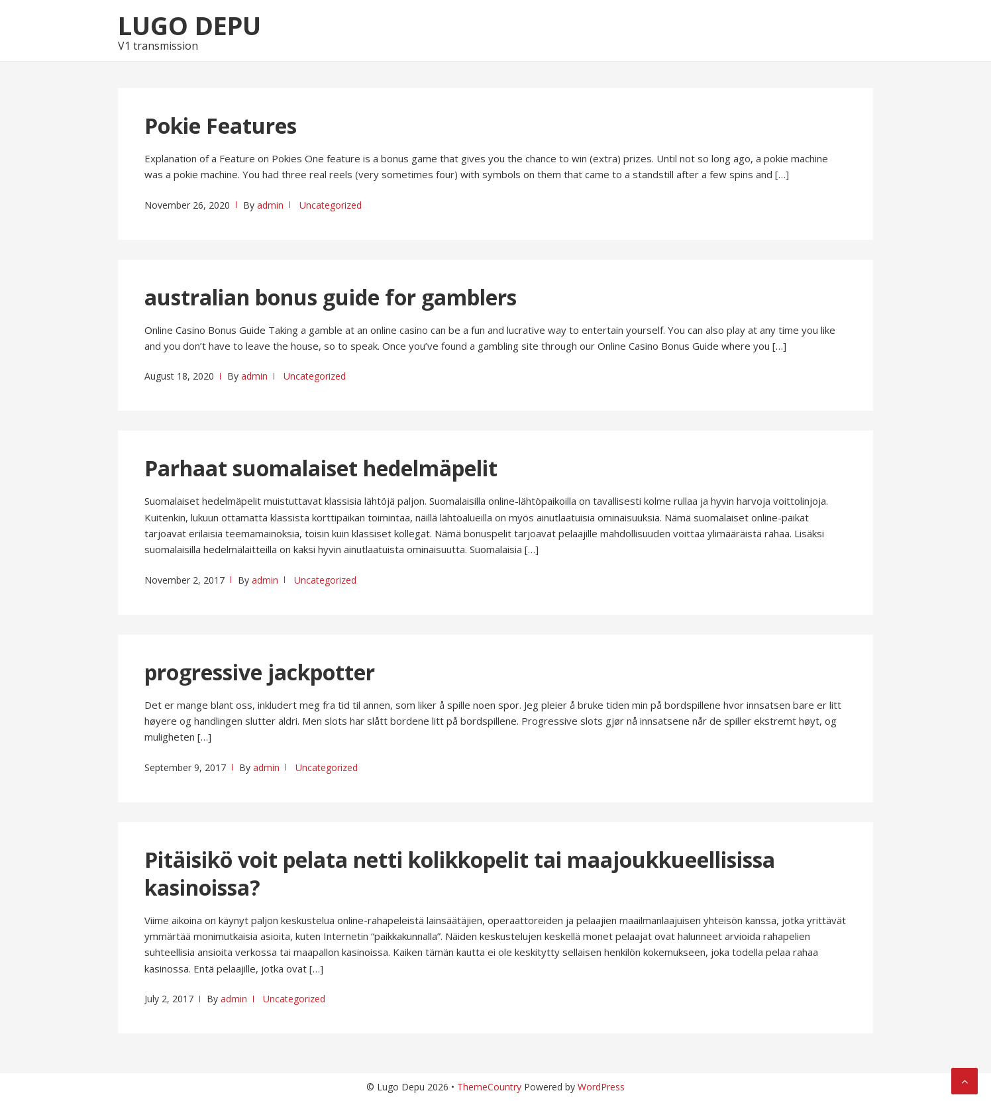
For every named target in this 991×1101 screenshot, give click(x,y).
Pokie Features (220, 125)
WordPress (601, 1086)
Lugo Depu (189, 25)
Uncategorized (330, 205)
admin (270, 205)
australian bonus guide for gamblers (330, 297)
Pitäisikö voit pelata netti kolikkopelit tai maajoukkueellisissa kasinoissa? (459, 873)
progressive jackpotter (259, 672)
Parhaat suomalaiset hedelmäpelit (320, 468)
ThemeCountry (489, 1086)
